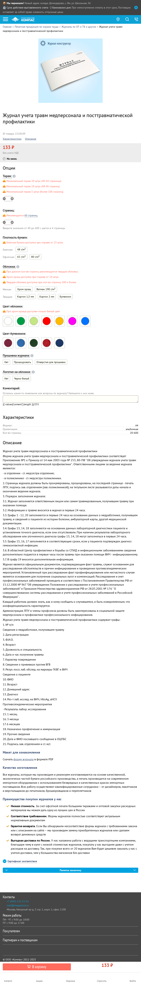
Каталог (8, 981)
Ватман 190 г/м (46, 289)
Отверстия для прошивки (51, 362)
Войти (133, 981)
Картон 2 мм (46, 296)
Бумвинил (65, 296)
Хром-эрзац (24, 289)
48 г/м (21, 249)
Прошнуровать (22, 362)
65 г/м (21, 256)
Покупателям (70, 931)
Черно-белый (21, 378)
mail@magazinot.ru (18, 905)
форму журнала (23, 759)
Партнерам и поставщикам (70, 940)
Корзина (70, 981)
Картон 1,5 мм (25, 296)
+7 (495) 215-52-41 (18, 901)
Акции (39, 981)
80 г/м (35, 256)
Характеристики (12, 138)
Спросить (101, 981)
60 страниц (30, 215)
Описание (30, 138)
